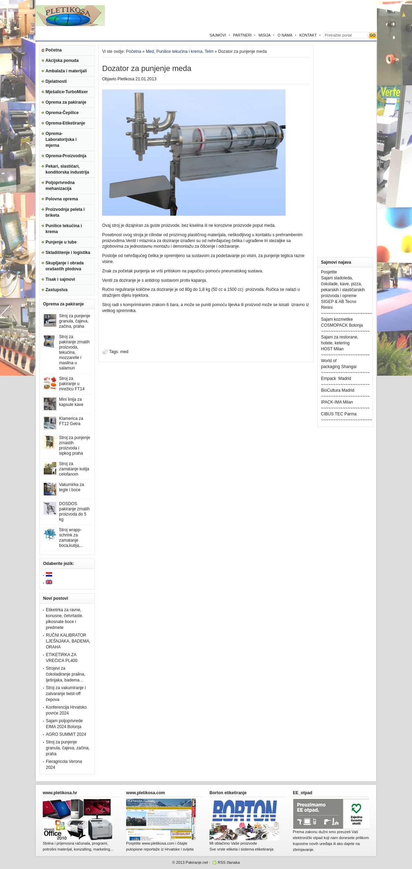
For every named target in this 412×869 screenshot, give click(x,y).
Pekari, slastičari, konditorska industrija (67, 169)
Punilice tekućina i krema (64, 228)
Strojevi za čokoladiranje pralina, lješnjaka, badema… (65, 674)
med (124, 351)
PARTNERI (242, 35)
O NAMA (285, 35)
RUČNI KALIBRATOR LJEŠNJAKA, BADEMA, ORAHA (68, 641)
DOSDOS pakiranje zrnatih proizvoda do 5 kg (74, 511)
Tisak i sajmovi (60, 279)
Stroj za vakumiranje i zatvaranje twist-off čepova (66, 693)
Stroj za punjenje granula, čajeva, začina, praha (74, 321)
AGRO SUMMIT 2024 (66, 734)
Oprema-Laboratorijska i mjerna (61, 139)
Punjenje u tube (61, 242)
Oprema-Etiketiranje (65, 123)
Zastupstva (56, 289)
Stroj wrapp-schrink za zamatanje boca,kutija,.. (70, 537)
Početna (54, 50)
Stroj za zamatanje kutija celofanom (74, 469)
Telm (209, 51)
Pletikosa (125, 79)
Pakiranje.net (197, 862)
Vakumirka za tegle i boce (71, 487)
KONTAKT (308, 35)
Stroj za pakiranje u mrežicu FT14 (71, 383)
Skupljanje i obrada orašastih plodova (65, 266)
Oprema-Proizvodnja (66, 155)
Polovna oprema (62, 199)
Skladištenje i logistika (68, 252)
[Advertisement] (295, 15)
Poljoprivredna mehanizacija (60, 185)
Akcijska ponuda (62, 60)
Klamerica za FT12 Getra (71, 421)
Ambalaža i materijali (66, 71)
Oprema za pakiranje (66, 102)
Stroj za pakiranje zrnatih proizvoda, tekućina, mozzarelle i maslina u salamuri (74, 352)
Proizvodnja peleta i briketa (65, 212)
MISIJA (264, 35)
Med (150, 51)
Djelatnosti (56, 81)
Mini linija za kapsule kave (71, 402)
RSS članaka (229, 862)
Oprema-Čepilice (62, 112)
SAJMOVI (217, 35)
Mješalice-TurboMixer (67, 91)
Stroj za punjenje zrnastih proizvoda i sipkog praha (74, 445)
